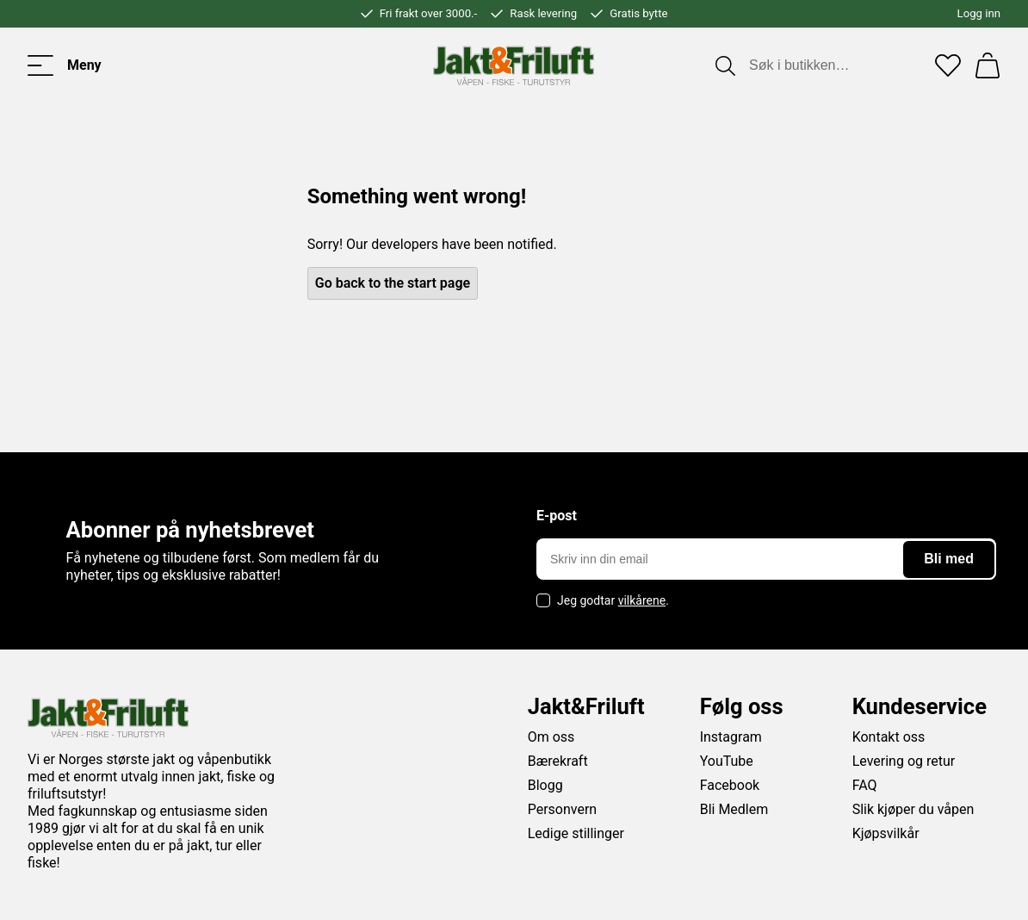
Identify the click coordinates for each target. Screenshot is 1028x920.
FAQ (864, 785)
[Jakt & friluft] (513, 65)
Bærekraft (558, 761)
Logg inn (978, 13)
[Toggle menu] (65, 65)
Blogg (545, 785)
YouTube (726, 761)
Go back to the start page (392, 283)
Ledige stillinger (576, 833)
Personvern (563, 809)
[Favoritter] (948, 65)
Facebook (729, 785)
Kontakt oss (889, 737)
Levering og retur (904, 761)
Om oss (551, 737)
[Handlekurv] (987, 65)
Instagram (731, 737)
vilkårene (642, 600)
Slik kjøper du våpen (913, 809)
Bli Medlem (734, 809)
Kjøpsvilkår (886, 833)
